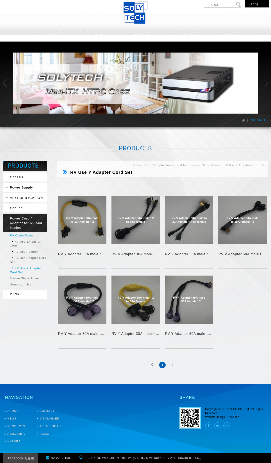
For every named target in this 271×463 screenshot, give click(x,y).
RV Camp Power (22, 235)
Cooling (16, 208)
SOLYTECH (136, 12)
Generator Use (21, 284)
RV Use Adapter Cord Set (28, 259)
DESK (15, 294)
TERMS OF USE (51, 426)
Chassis (16, 177)
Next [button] (266, 83)
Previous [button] (5, 83)
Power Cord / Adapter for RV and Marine (26, 222)
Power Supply (21, 187)
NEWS (12, 418)
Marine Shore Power (25, 278)
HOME (44, 433)
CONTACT (47, 410)
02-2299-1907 (61, 457)
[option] (135, 83)
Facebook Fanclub (20, 458)
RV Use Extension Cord (25, 243)
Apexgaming (16, 433)
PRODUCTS (16, 426)
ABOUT (12, 410)
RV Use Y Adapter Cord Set (25, 270)
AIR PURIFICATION (26, 198)
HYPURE (14, 441)
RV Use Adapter (26, 251)
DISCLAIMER (49, 418)
